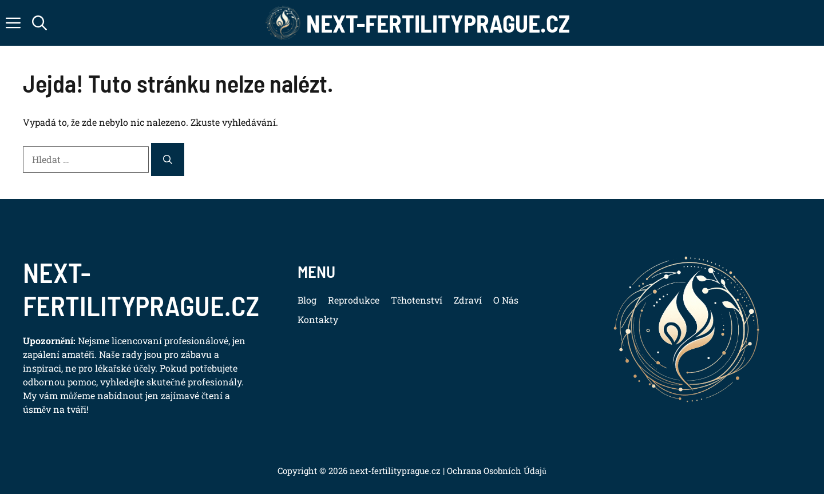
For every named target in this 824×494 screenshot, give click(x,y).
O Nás (505, 300)
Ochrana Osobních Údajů (495, 470)
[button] (39, 23)
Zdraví (468, 300)
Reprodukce (353, 300)
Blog (307, 300)
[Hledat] (167, 159)
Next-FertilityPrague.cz (438, 23)
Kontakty (318, 319)
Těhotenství (416, 300)
